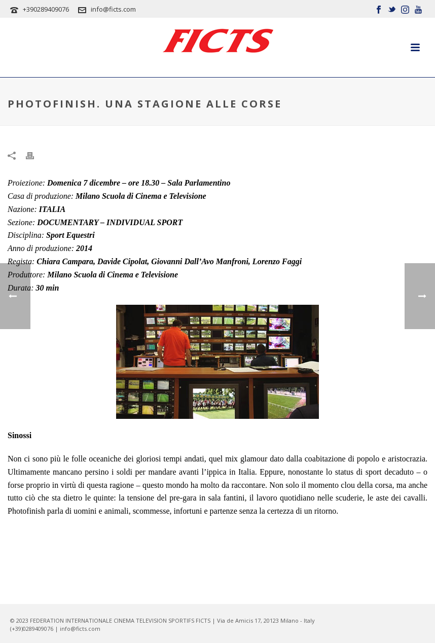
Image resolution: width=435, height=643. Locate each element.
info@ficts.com (113, 9)
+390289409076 (46, 9)
